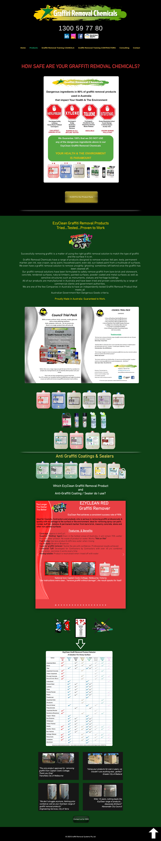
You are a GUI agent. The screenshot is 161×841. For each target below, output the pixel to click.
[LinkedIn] (66, 36)
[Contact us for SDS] (81, 819)
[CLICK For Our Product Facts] (81, 197)
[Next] (123, 554)
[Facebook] (80, 36)
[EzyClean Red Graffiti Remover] (55, 605)
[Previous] (37, 554)
